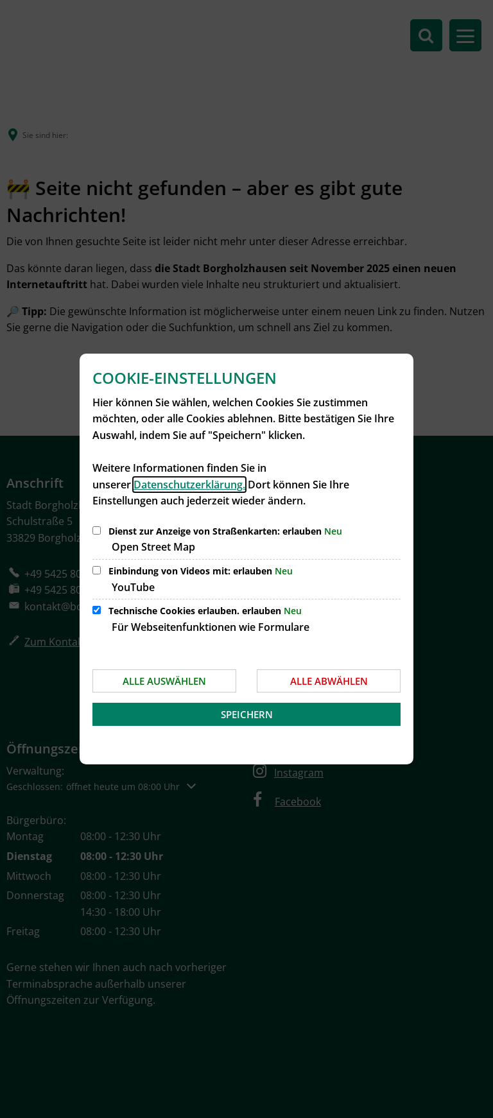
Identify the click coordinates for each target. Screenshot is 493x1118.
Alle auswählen (164, 681)
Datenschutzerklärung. (189, 484)
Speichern (247, 714)
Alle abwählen (329, 681)
